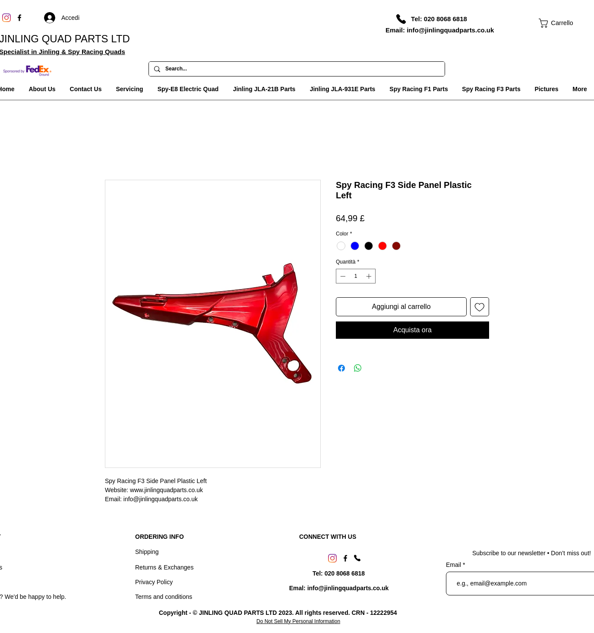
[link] (556, 23)
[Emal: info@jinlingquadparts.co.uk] (339, 588)
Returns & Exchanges (164, 567)
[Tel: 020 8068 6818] (439, 18)
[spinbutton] (356, 276)
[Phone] (401, 19)
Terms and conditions (163, 596)
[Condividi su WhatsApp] (358, 368)
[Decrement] (342, 276)
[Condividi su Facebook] (341, 368)
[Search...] (296, 69)
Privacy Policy (154, 582)
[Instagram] (6, 17)
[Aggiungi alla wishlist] (479, 306)
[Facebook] (19, 17)
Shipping (147, 551)
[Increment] (369, 276)
